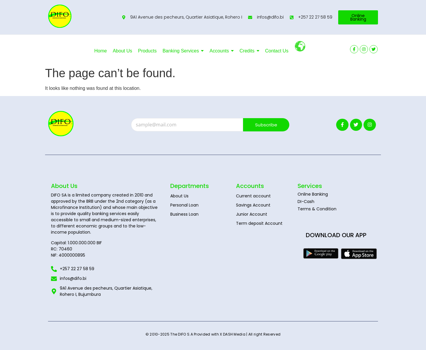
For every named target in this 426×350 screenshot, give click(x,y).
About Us (179, 196)
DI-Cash (306, 201)
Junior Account (251, 214)
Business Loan (184, 214)
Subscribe (266, 125)
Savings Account (253, 205)
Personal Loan (184, 205)
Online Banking (313, 194)
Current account (253, 196)
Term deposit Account (259, 223)
